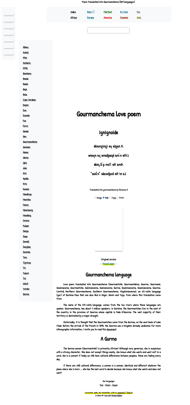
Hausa (27, 152)
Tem (26, 257)
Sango (27, 231)
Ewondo (28, 115)
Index (73, 12)
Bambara (29, 73)
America (108, 17)
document (124, 329)
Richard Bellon (117, 395)
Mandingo (29, 194)
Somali (28, 241)
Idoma (27, 157)
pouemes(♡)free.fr (125, 392)
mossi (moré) (76, 67)
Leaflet (62, 100)
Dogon (27, 105)
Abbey (27, 47)
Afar (27, 57)
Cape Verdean (31, 99)
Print (120, 197)
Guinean (28, 147)
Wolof (27, 283)
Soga (27, 236)
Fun (138, 12)
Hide (105, 197)
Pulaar (28, 226)
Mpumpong (30, 210)
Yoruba (28, 289)
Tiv (26, 268)
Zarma (28, 294)
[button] (156, 43)
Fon (26, 120)
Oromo (28, 220)
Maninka (28, 199)
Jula (26, 168)
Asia (139, 17)
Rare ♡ (91, 12)
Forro (27, 126)
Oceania (124, 17)
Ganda (27, 131)
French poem (109, 263)
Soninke (28, 252)
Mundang (29, 215)
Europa (90, 17)
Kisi (26, 173)
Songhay (28, 247)
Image (98, 197)
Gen (26, 136)
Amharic (28, 63)
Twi (26, 278)
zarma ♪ (138, 52)
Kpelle (27, 178)
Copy (112, 197)
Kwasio (28, 189)
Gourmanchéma (32, 141)
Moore (27, 205)
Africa (74, 17)
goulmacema (111, 67)
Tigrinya (28, 262)
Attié (27, 68)
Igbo (26, 162)
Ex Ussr (124, 12)
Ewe (26, 110)
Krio (26, 183)
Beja (26, 89)
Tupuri (27, 273)
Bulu (27, 94)
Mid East (108, 12)
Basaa (27, 78)
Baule (27, 84)
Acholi (27, 52)
